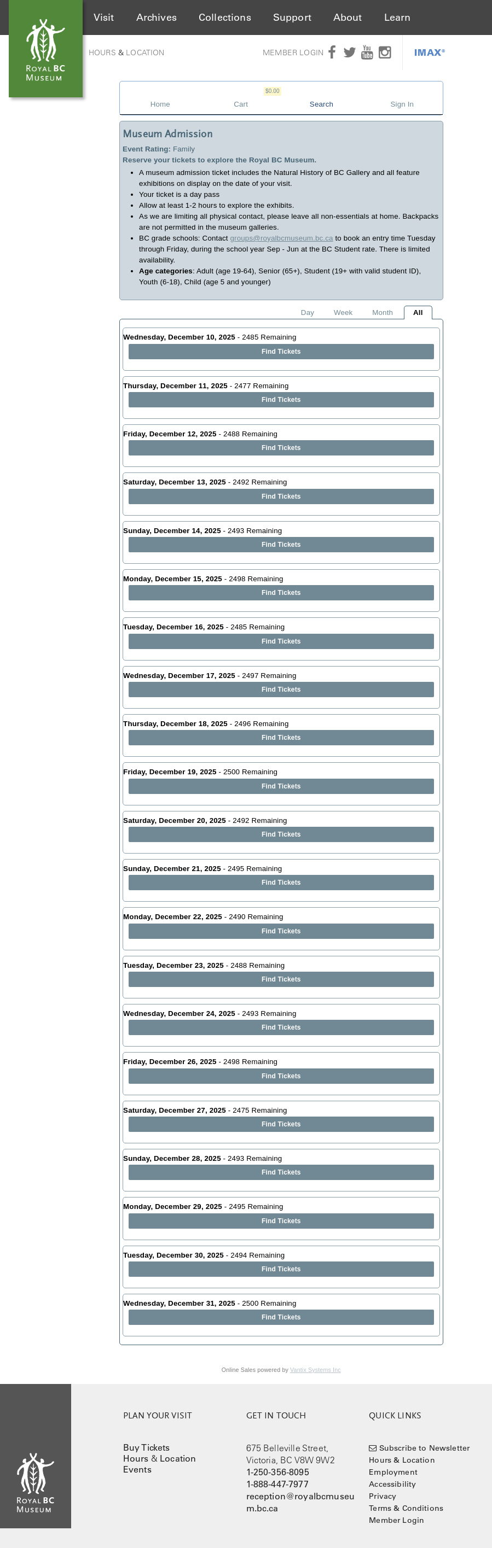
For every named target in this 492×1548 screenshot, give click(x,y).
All (418, 312)
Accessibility (392, 1484)
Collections (225, 17)
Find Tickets (281, 351)
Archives (156, 17)
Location (145, 52)
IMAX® (429, 52)
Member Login (293, 52)
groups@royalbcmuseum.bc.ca (281, 238)
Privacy (382, 1496)
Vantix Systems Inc (315, 1369)
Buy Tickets (146, 1447)
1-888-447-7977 (277, 1484)
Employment (393, 1472)
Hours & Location (402, 1460)
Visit (104, 17)
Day (307, 312)
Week (343, 312)
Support (292, 17)
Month (382, 312)
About (347, 17)
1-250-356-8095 (277, 1472)
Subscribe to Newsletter (424, 1448)
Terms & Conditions (406, 1508)
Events (137, 1469)
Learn (397, 17)
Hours (102, 52)
